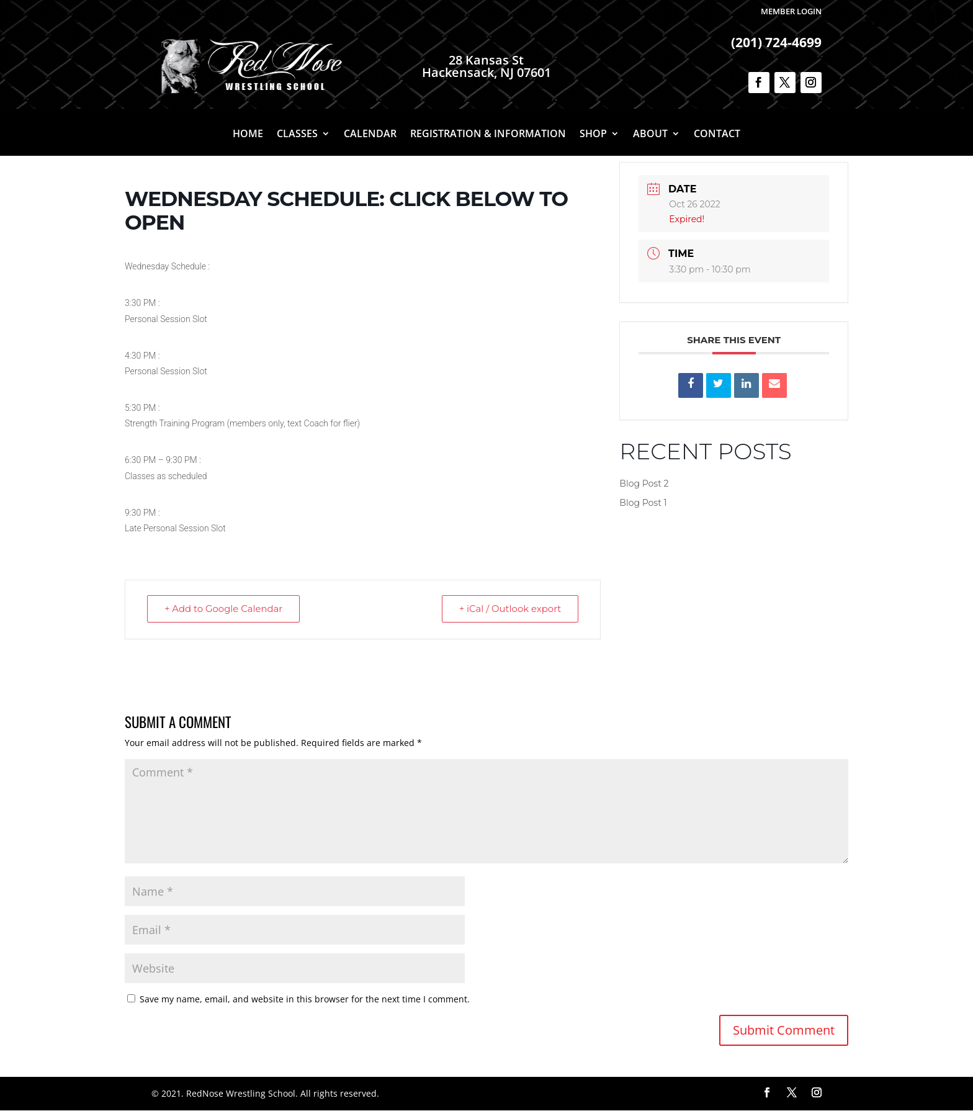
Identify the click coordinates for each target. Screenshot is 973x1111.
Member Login (791, 11)
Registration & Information (488, 134)
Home (248, 134)
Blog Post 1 (642, 502)
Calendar (370, 134)
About (650, 134)
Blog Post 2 (643, 483)
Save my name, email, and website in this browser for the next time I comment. (305, 999)
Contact (717, 134)
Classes (297, 134)
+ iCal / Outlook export (508, 609)
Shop (593, 134)
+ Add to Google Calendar (224, 609)
